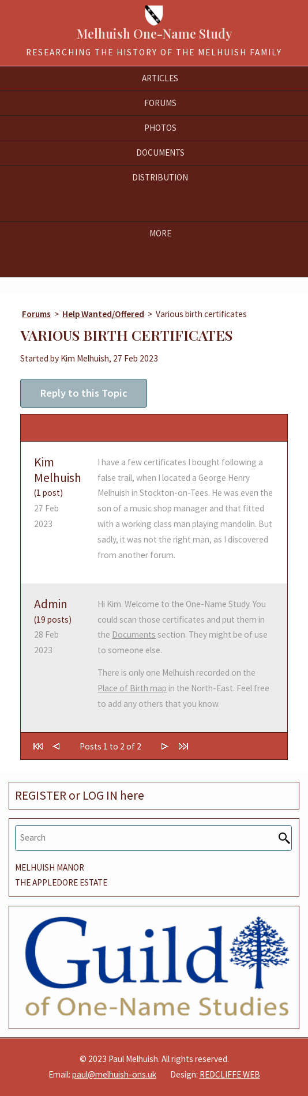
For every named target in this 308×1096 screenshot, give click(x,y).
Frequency (160, 208)
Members (160, 248)
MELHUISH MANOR (49, 867)
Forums (36, 313)
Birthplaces (160, 192)
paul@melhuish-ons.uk (114, 1074)
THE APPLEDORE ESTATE (61, 882)
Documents (134, 634)
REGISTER (40, 795)
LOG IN (100, 795)
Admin (50, 604)
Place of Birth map (132, 688)
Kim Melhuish (57, 469)
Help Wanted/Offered (103, 313)
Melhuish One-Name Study (154, 33)
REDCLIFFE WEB (230, 1074)
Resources (160, 264)
